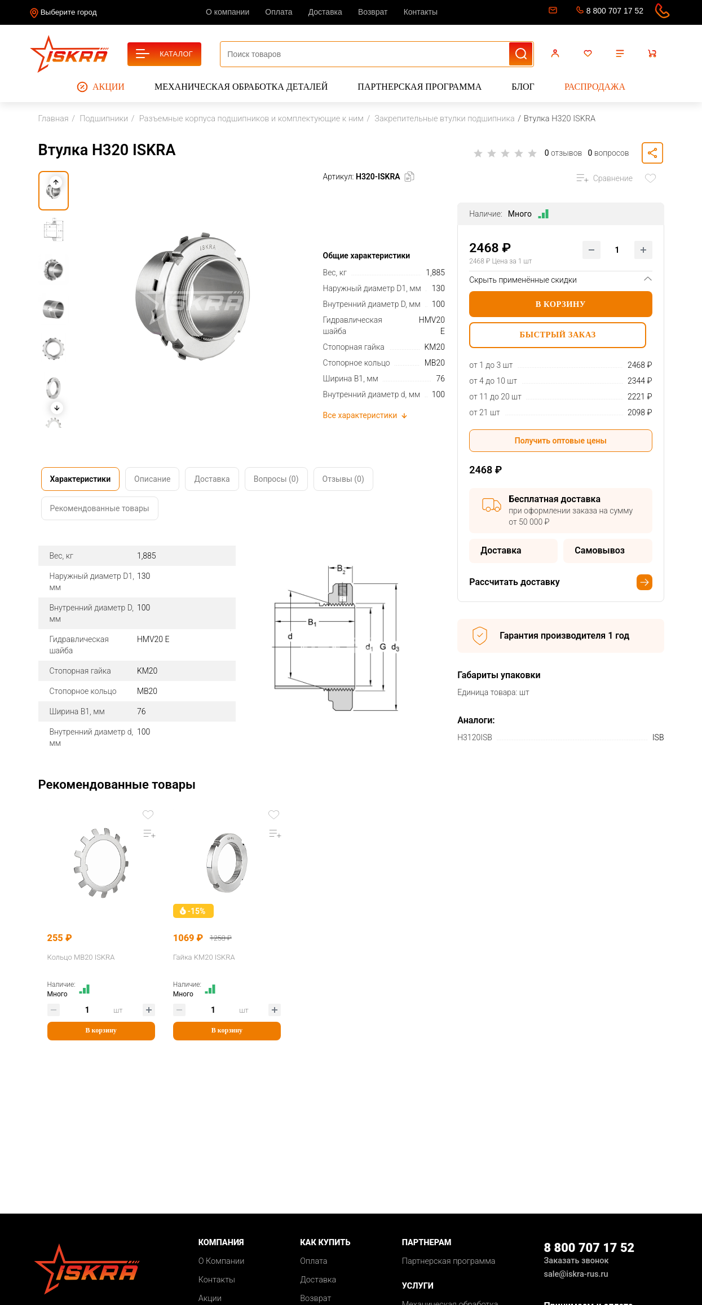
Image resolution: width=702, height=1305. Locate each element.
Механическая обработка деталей (241, 86)
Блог (522, 86)
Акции (101, 87)
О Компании (221, 1259)
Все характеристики (366, 415)
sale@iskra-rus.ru (552, 12)
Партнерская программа (419, 86)
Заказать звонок (576, 1259)
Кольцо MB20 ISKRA (81, 955)
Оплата (278, 11)
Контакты (421, 11)
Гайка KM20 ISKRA (190, 955)
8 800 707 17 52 (614, 10)
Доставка (325, 11)
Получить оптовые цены (561, 440)
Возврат (373, 11)
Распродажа (594, 86)
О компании (227, 11)
